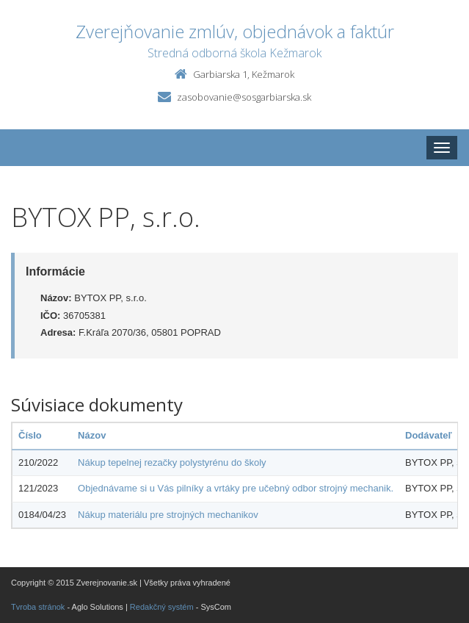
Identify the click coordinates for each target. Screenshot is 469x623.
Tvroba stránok (38, 606)
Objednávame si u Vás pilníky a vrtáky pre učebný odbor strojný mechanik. (235, 488)
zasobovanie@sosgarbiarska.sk (244, 97)
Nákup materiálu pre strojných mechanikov (168, 514)
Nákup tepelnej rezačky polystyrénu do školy (172, 462)
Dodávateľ (428, 435)
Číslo (30, 435)
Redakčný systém (162, 606)
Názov (92, 435)
